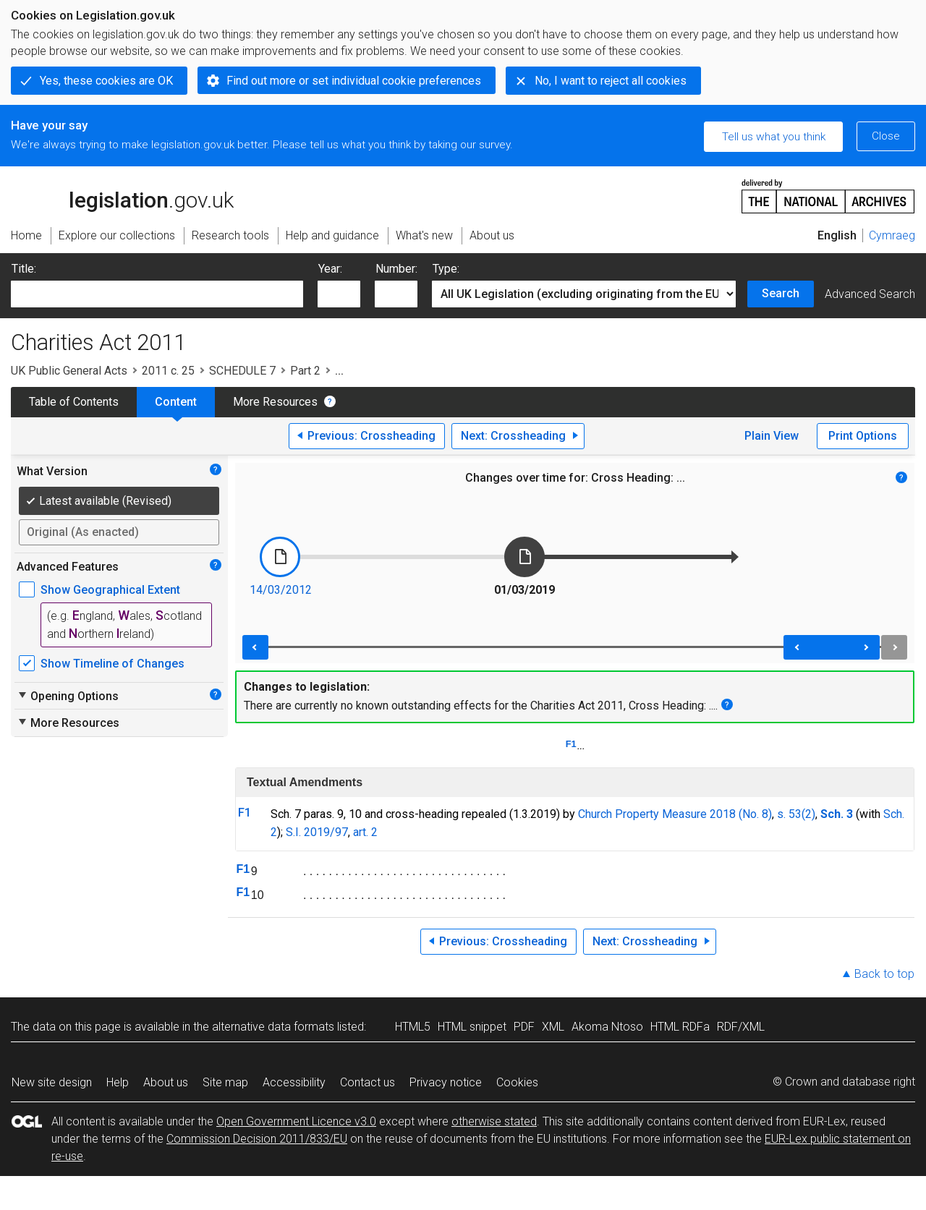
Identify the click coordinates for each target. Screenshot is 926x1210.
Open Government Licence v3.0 (296, 1121)
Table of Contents (74, 402)
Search (780, 293)
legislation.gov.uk (122, 195)
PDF (524, 1027)
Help (117, 1082)
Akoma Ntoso (607, 1027)
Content (176, 402)
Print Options (862, 436)
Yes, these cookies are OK (106, 81)
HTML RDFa (680, 1027)
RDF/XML (741, 1027)
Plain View (771, 436)
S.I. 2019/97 (317, 832)
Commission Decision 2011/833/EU (256, 1139)
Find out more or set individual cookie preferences (353, 81)
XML (553, 1027)
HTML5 (412, 1027)
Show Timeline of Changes (112, 663)
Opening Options (68, 696)
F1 (571, 743)
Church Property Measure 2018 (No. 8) (675, 814)
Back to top (884, 974)
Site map (225, 1082)
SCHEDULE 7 (242, 371)
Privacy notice (445, 1082)
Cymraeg (892, 235)
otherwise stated (494, 1121)
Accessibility (294, 1082)
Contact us (367, 1082)
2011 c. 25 (168, 371)
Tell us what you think (773, 136)
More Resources (275, 402)
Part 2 (305, 371)
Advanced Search (870, 294)
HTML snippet (472, 1027)
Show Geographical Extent (110, 590)
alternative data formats (273, 1027)
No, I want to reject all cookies (611, 81)
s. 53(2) (796, 814)
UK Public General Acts (69, 371)
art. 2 (365, 832)
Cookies (517, 1082)
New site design (52, 1082)
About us (165, 1082)
